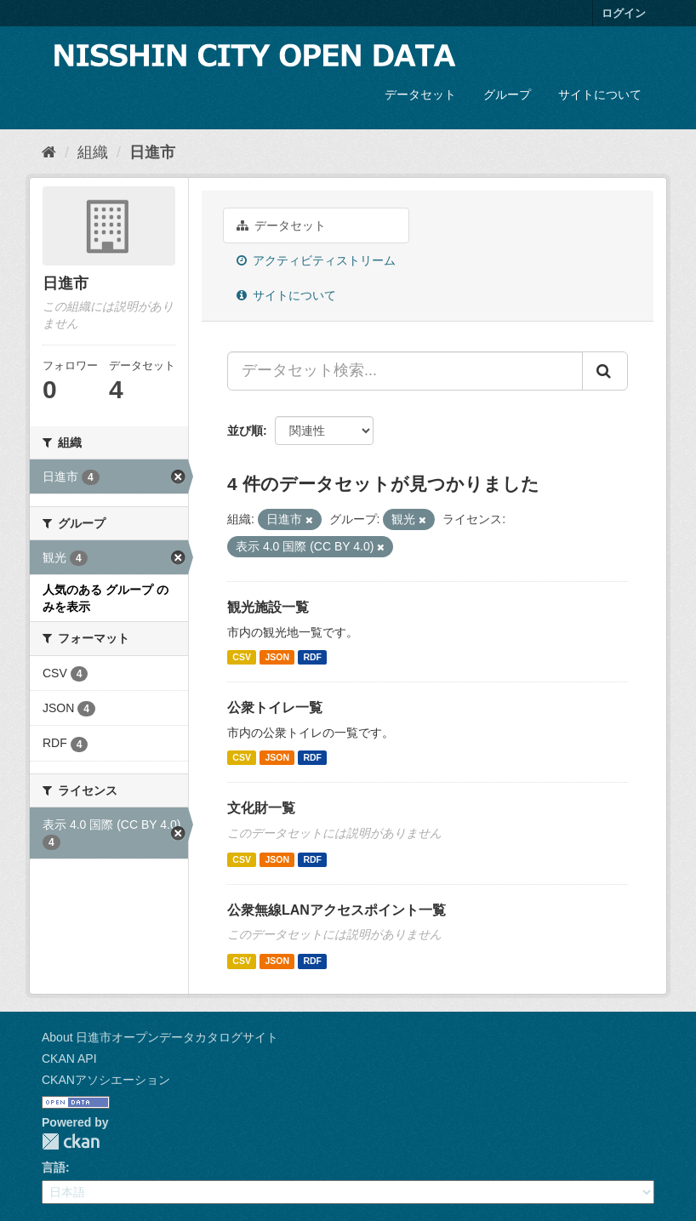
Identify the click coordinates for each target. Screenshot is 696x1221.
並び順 (245, 430)
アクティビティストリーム (316, 260)
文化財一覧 (261, 808)
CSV (241, 657)
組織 (92, 152)
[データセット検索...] (405, 371)
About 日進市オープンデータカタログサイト (160, 1037)
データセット (420, 94)
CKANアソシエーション (106, 1080)
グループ (507, 94)
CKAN (71, 1141)
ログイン (624, 13)
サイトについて (600, 94)
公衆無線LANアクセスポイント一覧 (336, 910)
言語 (54, 1167)
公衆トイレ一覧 (274, 707)
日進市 (152, 152)
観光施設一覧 (268, 607)
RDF (312, 657)
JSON (277, 657)
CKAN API (69, 1058)
